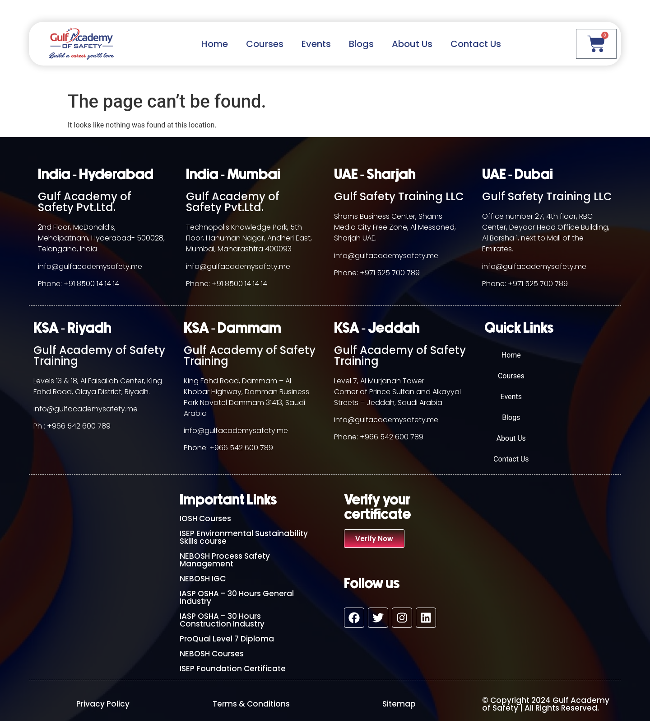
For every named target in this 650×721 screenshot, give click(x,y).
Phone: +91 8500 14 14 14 (78, 283)
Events (316, 44)
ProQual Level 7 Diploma (227, 638)
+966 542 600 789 (241, 448)
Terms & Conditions (251, 703)
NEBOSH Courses (212, 653)
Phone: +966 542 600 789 (378, 437)
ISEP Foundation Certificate (233, 668)
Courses (264, 44)
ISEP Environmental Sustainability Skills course (244, 537)
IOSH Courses (205, 518)
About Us (412, 44)
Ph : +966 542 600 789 (72, 426)
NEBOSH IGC (203, 578)
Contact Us (475, 44)
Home (214, 44)
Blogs (361, 44)
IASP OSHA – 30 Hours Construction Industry (222, 620)
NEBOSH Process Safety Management (225, 560)
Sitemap (399, 703)
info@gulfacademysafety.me (90, 266)
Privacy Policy (103, 703)
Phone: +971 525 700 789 (377, 273)
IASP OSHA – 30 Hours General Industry (237, 597)
